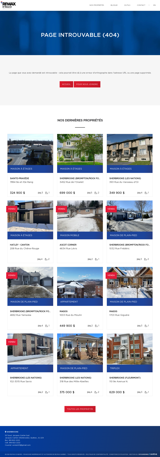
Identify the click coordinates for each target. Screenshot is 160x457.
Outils (127, 5)
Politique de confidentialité (97, 454)
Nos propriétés (97, 5)
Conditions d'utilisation (118, 454)
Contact (141, 5)
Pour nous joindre (87, 84)
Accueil (66, 84)
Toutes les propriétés (80, 409)
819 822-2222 (14, 440)
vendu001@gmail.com (21, 445)
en (154, 5)
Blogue (114, 5)
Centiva (153, 454)
